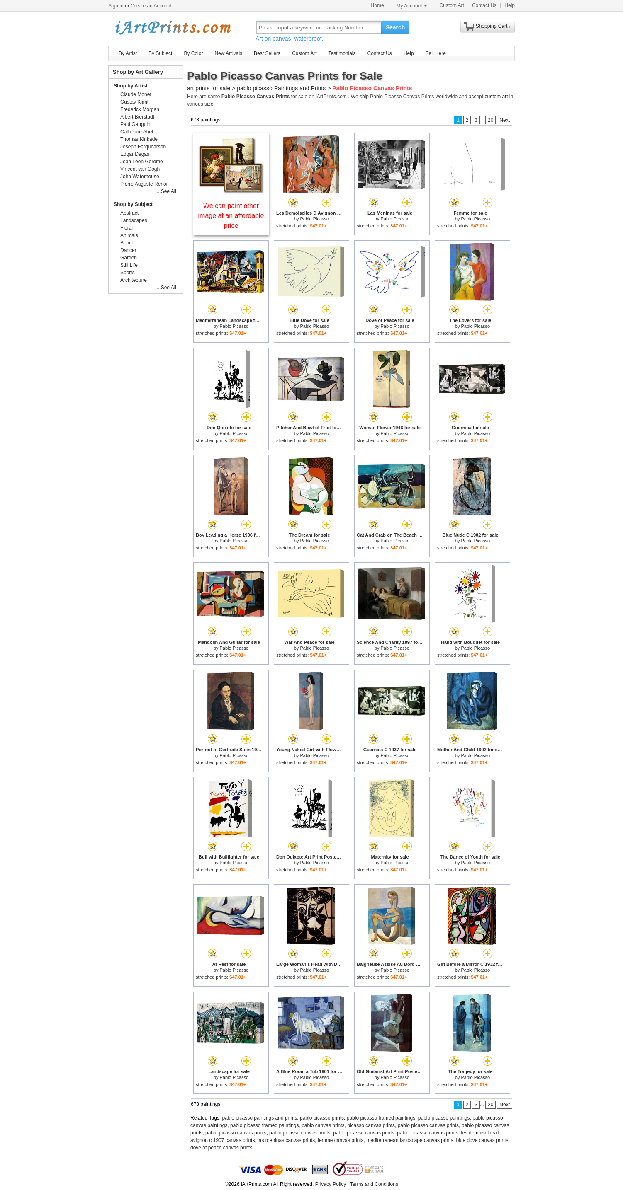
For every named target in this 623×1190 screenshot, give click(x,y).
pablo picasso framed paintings (381, 1118)
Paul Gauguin (135, 124)
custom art (496, 96)
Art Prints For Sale (172, 27)
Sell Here (436, 53)
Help (509, 5)
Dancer (128, 250)
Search (395, 27)
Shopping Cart (492, 26)
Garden (128, 258)
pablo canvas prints (323, 1125)
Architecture (133, 280)
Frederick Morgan (139, 109)
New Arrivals (228, 53)
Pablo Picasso (314, 218)
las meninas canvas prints (286, 1140)
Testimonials (341, 53)
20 (490, 120)
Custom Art (452, 5)
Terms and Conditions (374, 1184)
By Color (193, 53)
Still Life (129, 265)
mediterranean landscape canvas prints (409, 1140)
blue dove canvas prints (482, 1140)
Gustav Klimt (134, 102)
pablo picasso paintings (444, 1118)
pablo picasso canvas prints (428, 1125)
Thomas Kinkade (139, 139)
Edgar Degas (134, 154)
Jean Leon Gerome (141, 161)
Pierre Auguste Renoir (144, 184)
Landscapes (133, 220)
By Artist (128, 53)
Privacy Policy (330, 1184)
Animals (129, 235)
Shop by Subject (133, 204)
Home (377, 5)
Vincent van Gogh (140, 169)
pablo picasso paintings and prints (259, 1118)
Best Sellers (267, 53)
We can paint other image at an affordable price (231, 215)
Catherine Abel (136, 132)
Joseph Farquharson (143, 147)
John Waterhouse (139, 176)
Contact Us (484, 5)
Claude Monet (135, 94)
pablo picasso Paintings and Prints (281, 88)
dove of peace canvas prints (221, 1148)
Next (504, 120)
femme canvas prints (341, 1140)
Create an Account (151, 6)
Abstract (129, 213)
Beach (127, 243)
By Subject (160, 53)
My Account (412, 6)
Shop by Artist (131, 86)
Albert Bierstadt (137, 117)
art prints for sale (208, 88)
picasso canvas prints (371, 1125)
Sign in (116, 6)
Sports (127, 273)
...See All (166, 191)
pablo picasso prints (322, 1118)
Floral (126, 228)
